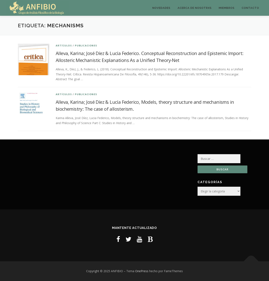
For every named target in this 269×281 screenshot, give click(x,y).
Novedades (161, 7)
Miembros (227, 7)
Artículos (64, 45)
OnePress (141, 271)
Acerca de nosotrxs (195, 7)
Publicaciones (86, 45)
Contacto (250, 7)
